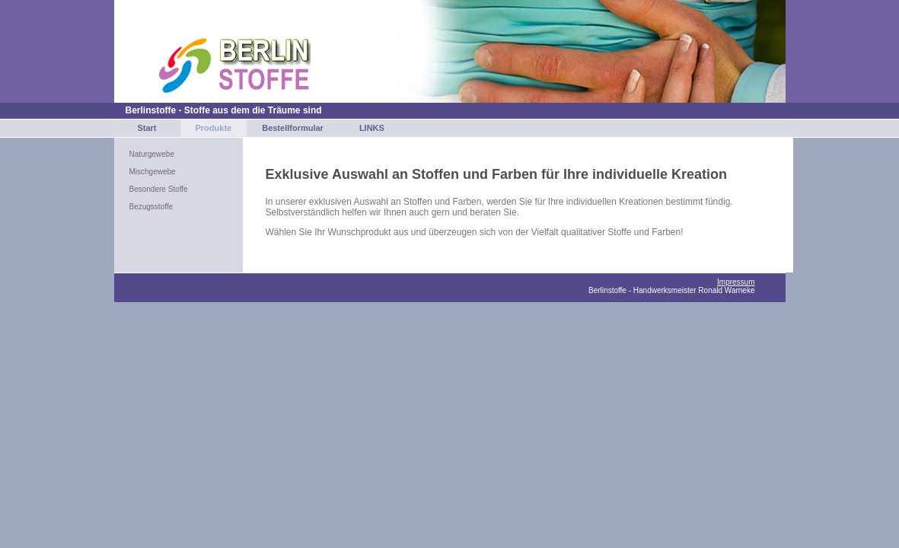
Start (146, 127)
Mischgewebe (152, 171)
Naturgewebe (151, 154)
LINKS (371, 127)
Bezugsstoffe (151, 206)
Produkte (214, 127)
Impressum (735, 282)
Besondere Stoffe (158, 189)
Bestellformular (293, 127)
